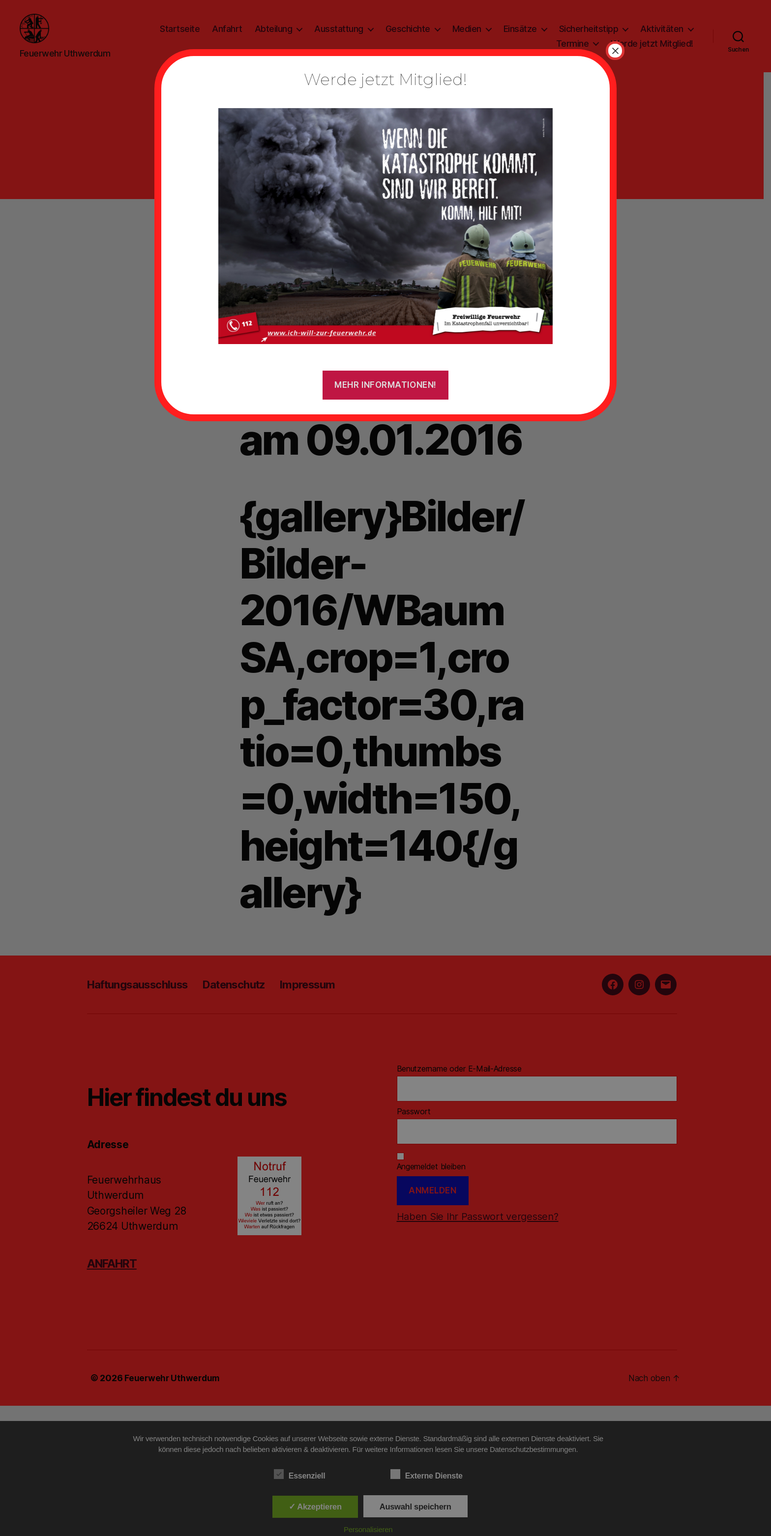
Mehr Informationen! (385, 385)
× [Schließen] (615, 50)
